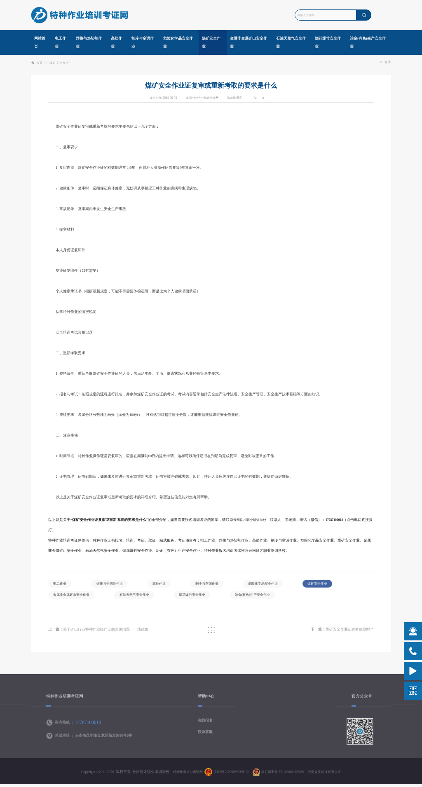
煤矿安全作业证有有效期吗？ (339, 632)
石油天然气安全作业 (195, 598)
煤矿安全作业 (59, 63)
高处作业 (167, 585)
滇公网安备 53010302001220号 (284, 776)
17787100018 (339, 520)
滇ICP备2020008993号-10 (228, 776)
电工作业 (61, 585)
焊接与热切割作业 (114, 585)
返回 (385, 62)
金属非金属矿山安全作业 (127, 598)
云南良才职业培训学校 (251, 520)
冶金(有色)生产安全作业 (322, 598)
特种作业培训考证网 (181, 776)
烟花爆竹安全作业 (257, 598)
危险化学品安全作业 (278, 585)
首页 (39, 63)
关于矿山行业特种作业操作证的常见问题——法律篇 (103, 632)
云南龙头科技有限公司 (330, 776)
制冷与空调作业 (219, 585)
